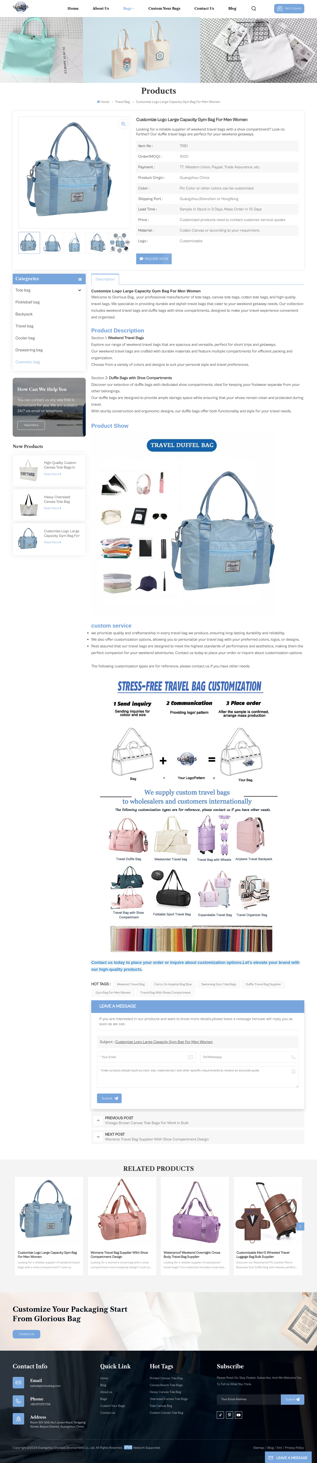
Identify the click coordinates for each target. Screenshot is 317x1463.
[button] (300, 1226)
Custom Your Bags (164, 8)
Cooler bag (25, 338)
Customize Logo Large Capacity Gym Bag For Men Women (62, 533)
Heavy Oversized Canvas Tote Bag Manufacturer (57, 499)
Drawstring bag (29, 350)
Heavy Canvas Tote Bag (165, 1392)
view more (31, 425)
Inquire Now (154, 259)
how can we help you (42, 389)
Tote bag (22, 290)
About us (106, 1392)
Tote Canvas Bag (161, 1406)
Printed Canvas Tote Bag (166, 1378)
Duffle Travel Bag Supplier (263, 984)
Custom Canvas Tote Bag (166, 1413)
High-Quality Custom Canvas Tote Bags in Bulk (60, 465)
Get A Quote (289, 8)
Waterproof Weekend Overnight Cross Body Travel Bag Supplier (192, 1255)
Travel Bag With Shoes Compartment (165, 993)
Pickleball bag (27, 302)
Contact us (107, 1413)
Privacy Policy (294, 1448)
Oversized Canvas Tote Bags (169, 1399)
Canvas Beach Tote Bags (166, 1385)
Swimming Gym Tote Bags (218, 984)
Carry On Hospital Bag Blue (173, 984)
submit (292, 1399)
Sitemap (258, 1448)
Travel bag (122, 102)
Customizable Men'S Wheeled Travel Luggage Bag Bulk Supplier (262, 1255)
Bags (127, 8)
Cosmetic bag (27, 362)
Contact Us (204, 8)
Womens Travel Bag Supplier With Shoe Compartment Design (119, 1255)
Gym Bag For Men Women (113, 993)
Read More (52, 474)
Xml (279, 1448)
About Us (101, 8)
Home (73, 8)
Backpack (24, 314)
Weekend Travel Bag (131, 984)
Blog (232, 8)
